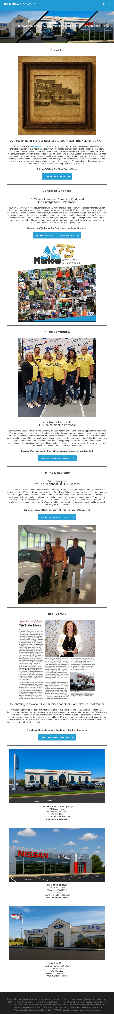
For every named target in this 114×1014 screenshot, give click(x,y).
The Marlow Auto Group (19, 4)
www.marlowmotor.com (57, 819)
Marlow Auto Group (40, 146)
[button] (109, 4)
